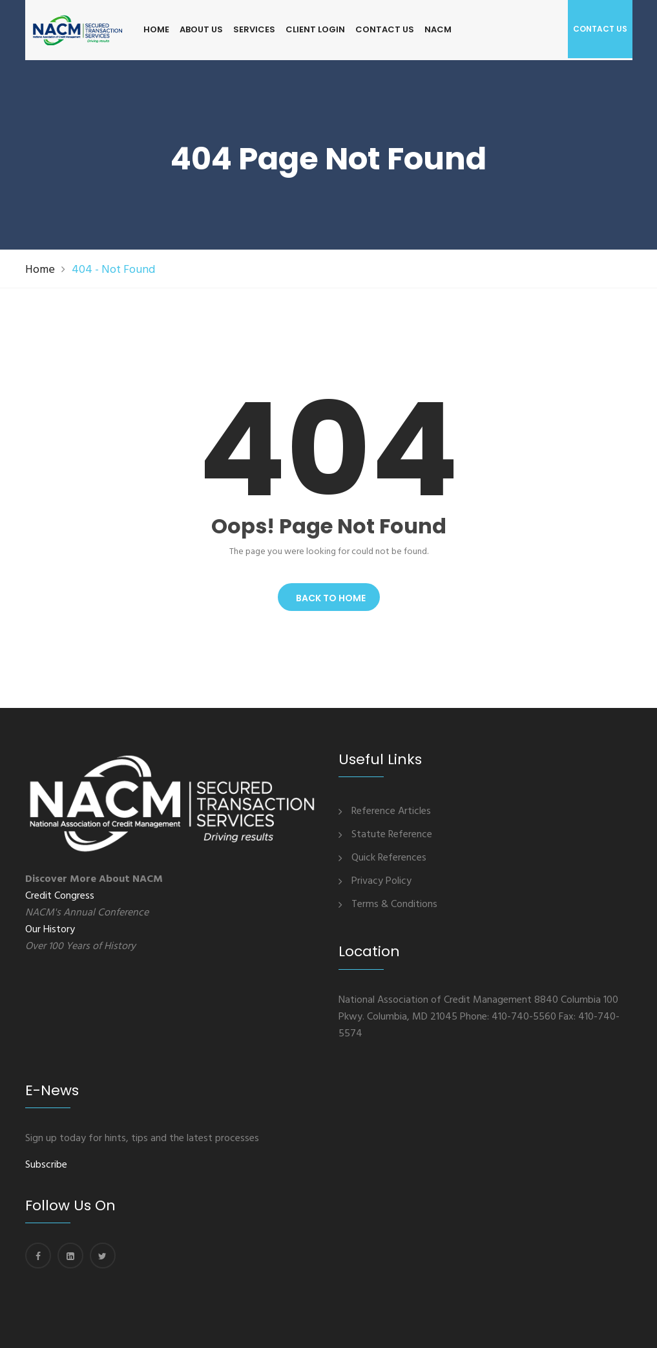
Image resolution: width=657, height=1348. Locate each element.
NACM (438, 29)
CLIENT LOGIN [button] (315, 29)
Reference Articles (391, 811)
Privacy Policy (381, 881)
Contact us (600, 28)
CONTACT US (384, 29)
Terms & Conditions (394, 904)
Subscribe (46, 1165)
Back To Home (329, 598)
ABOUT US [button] (201, 29)
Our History (50, 929)
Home (40, 270)
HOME (156, 29)
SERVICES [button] (254, 29)
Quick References (388, 858)
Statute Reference (391, 834)
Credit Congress (59, 896)
